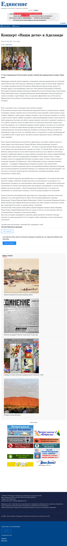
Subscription (5, 26)
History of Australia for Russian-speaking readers (18, 295)
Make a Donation (9, 243)
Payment (16, 26)
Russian (30, 10)
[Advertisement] (33, 478)
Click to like (9, 44)
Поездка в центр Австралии (12, 415)
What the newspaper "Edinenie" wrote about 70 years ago (21, 335)
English (36, 10)
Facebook (3, 538)
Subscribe (6, 531)
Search (63, 23)
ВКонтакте (4, 541)
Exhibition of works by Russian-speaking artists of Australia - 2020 (23, 375)
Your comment (7, 231)
